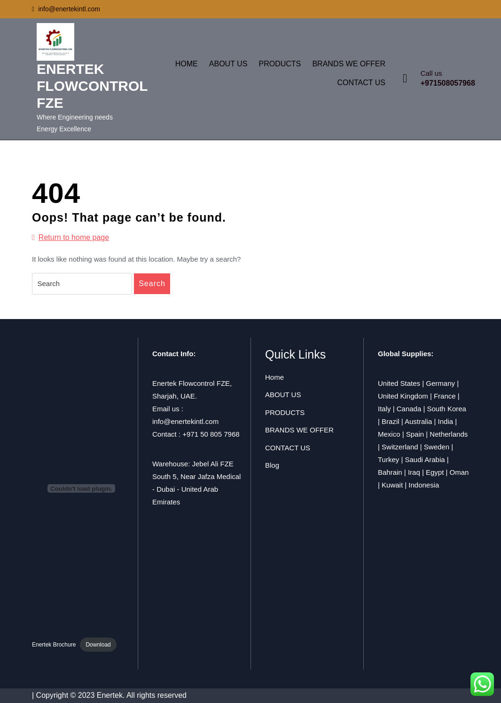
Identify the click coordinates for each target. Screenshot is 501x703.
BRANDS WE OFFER (348, 64)
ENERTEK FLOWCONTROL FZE (92, 86)
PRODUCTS (279, 64)
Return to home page (70, 237)
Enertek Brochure (54, 644)
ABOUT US (228, 64)
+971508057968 (448, 83)
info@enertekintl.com (66, 9)
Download (98, 644)
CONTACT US (361, 83)
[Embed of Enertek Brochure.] (81, 488)
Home (274, 377)
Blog (272, 465)
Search (152, 284)
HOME (186, 64)
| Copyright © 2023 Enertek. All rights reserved (109, 695)
